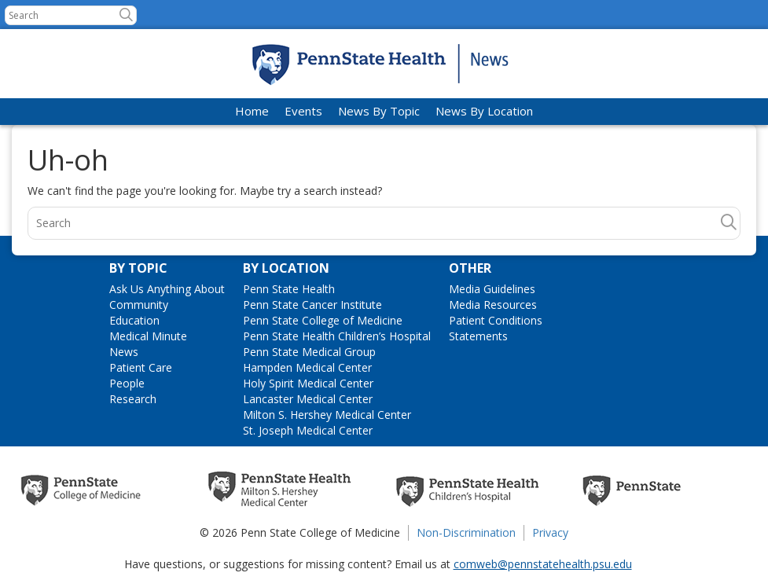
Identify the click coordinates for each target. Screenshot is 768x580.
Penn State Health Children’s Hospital (337, 336)
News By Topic (379, 111)
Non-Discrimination (466, 532)
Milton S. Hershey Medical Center (327, 414)
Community (138, 304)
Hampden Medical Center (307, 367)
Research (132, 398)
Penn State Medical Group (309, 351)
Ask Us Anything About (167, 288)
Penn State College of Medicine (322, 320)
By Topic (138, 268)
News (123, 351)
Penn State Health (289, 288)
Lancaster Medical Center (308, 398)
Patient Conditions (495, 320)
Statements (478, 336)
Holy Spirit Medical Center (308, 383)
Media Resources (493, 304)
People (127, 383)
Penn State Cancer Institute (312, 304)
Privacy (550, 532)
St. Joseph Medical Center (308, 430)
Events (303, 111)
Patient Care (140, 367)
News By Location (484, 111)
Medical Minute (148, 336)
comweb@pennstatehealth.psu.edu (543, 563)
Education (134, 320)
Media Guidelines (492, 288)
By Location (286, 268)
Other (470, 268)
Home (252, 111)
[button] (126, 14)
